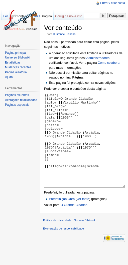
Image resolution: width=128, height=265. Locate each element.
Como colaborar (109, 62)
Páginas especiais (17, 104)
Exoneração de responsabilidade (63, 247)
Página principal (15, 52)
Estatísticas (12, 62)
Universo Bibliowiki (17, 57)
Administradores (97, 58)
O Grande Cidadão (64, 34)
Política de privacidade (57, 239)
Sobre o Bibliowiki (85, 239)
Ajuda (9, 77)
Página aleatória (16, 72)
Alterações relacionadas (21, 100)
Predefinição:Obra (62, 218)
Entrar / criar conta (112, 3)
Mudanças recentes (18, 67)
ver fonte (83, 218)
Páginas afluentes (17, 95)
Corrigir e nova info (68, 16)
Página (47, 16)
